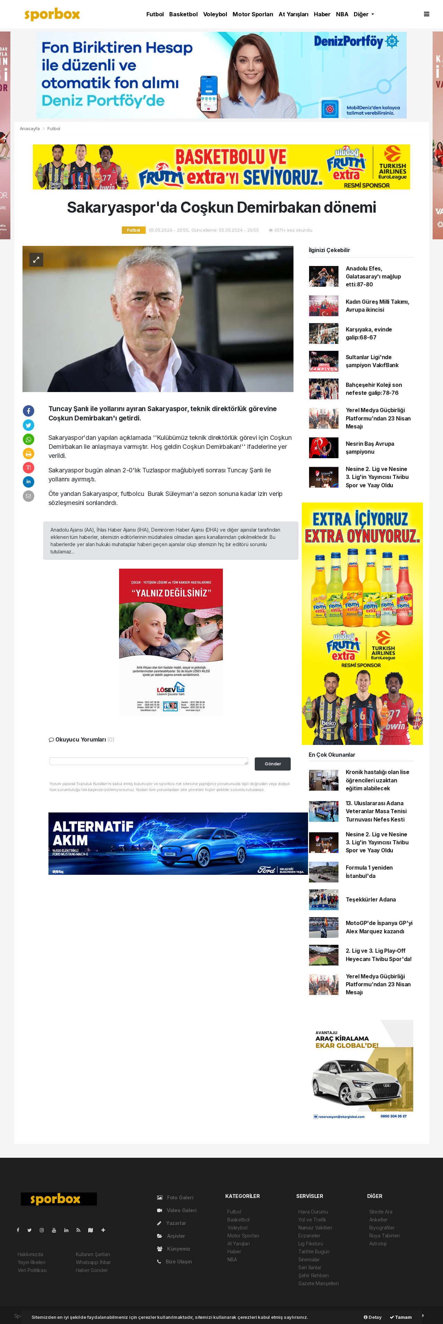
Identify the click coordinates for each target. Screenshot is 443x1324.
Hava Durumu (313, 1212)
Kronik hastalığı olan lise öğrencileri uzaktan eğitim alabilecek (377, 780)
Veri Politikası (32, 1270)
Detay (373, 1317)
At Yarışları (293, 14)
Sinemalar (309, 1259)
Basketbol (183, 14)
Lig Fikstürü (310, 1243)
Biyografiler (382, 1227)
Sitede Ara (380, 1212)
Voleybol (215, 14)
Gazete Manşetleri (318, 1283)
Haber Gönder (92, 1270)
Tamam (401, 1317)
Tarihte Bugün (313, 1251)
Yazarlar (171, 1223)
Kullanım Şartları (93, 1254)
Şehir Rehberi (313, 1275)
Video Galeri (176, 1210)
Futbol (155, 14)
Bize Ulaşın (174, 1261)
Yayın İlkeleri (31, 1262)
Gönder (273, 763)
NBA (342, 14)
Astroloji (378, 1243)
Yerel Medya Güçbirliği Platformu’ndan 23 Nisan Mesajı (378, 418)
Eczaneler (309, 1235)
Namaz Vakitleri (315, 1227)
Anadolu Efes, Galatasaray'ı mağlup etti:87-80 (373, 276)
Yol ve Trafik (312, 1220)
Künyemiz (173, 1249)
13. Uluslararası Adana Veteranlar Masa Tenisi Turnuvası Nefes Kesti (376, 811)
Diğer (362, 14)
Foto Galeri (175, 1197)
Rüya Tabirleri (384, 1235)
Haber (322, 14)
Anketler (378, 1220)
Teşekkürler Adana (371, 899)
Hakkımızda (30, 1254)
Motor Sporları (253, 14)
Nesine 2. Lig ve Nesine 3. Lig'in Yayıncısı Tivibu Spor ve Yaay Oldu (377, 477)
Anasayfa (30, 128)
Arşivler (171, 1236)
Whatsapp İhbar (93, 1262)
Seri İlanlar (310, 1267)
